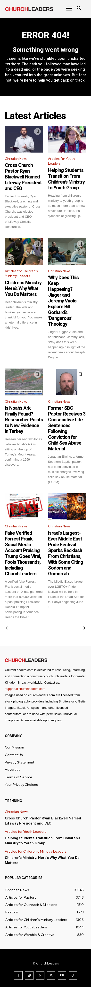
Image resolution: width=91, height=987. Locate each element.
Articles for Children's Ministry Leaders (21, 273)
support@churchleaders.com (25, 689)
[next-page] (82, 628)
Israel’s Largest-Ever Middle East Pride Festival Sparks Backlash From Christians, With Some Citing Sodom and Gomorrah (65, 553)
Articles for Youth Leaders (61, 161)
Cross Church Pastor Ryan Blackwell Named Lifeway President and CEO (23, 176)
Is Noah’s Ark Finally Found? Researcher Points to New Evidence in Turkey (24, 419)
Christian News (16, 159)
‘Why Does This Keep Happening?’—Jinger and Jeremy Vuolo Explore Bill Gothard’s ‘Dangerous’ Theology (63, 301)
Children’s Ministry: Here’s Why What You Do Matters (23, 288)
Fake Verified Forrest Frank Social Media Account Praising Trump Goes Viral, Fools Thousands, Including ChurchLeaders (23, 553)
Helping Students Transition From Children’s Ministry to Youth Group (66, 179)
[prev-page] (8, 628)
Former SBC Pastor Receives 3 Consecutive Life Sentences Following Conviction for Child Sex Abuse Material (67, 428)
